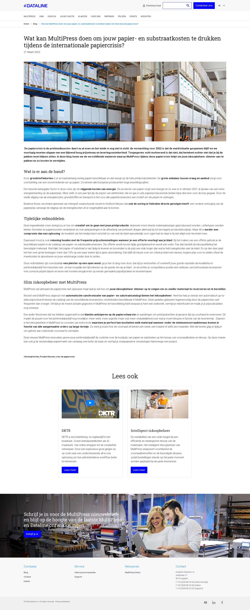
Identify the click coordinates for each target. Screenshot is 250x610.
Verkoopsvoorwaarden (85, 572)
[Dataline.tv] (205, 603)
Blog (35, 24)
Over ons (96, 16)
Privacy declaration (62, 602)
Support (78, 577)
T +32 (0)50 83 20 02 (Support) (189, 588)
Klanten (82, 16)
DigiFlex (52, 16)
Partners (109, 16)
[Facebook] (222, 603)
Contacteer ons (204, 5)
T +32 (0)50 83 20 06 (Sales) (188, 585)
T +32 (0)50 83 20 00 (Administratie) (192, 582)
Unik (41, 16)
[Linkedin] (214, 603)
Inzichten (146, 16)
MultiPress (29, 16)
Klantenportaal (153, 5)
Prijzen (122, 16)
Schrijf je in (32, 534)
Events (133, 16)
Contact (27, 577)
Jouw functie (67, 16)
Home (26, 24)
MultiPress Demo (133, 572)
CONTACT (181, 566)
